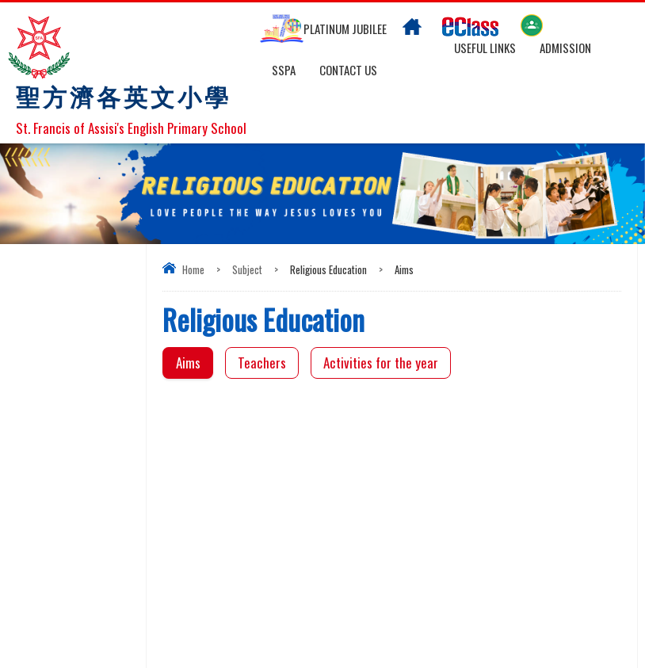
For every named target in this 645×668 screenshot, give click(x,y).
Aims (188, 362)
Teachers (262, 362)
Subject (247, 269)
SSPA (284, 69)
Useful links (485, 47)
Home (193, 269)
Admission (565, 47)
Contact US (348, 69)
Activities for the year (380, 362)
